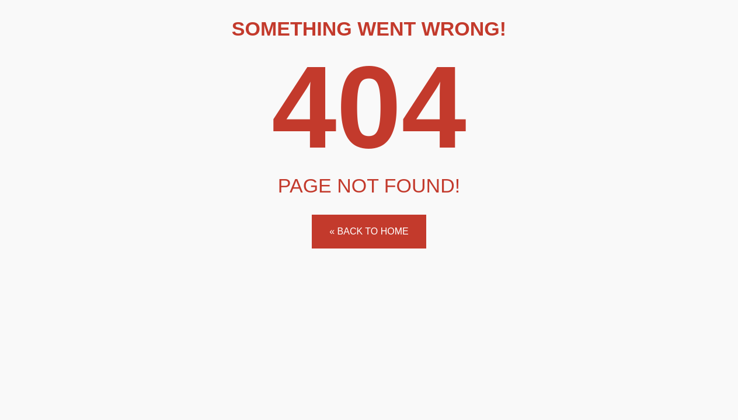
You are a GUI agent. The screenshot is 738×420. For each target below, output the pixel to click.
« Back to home (368, 231)
